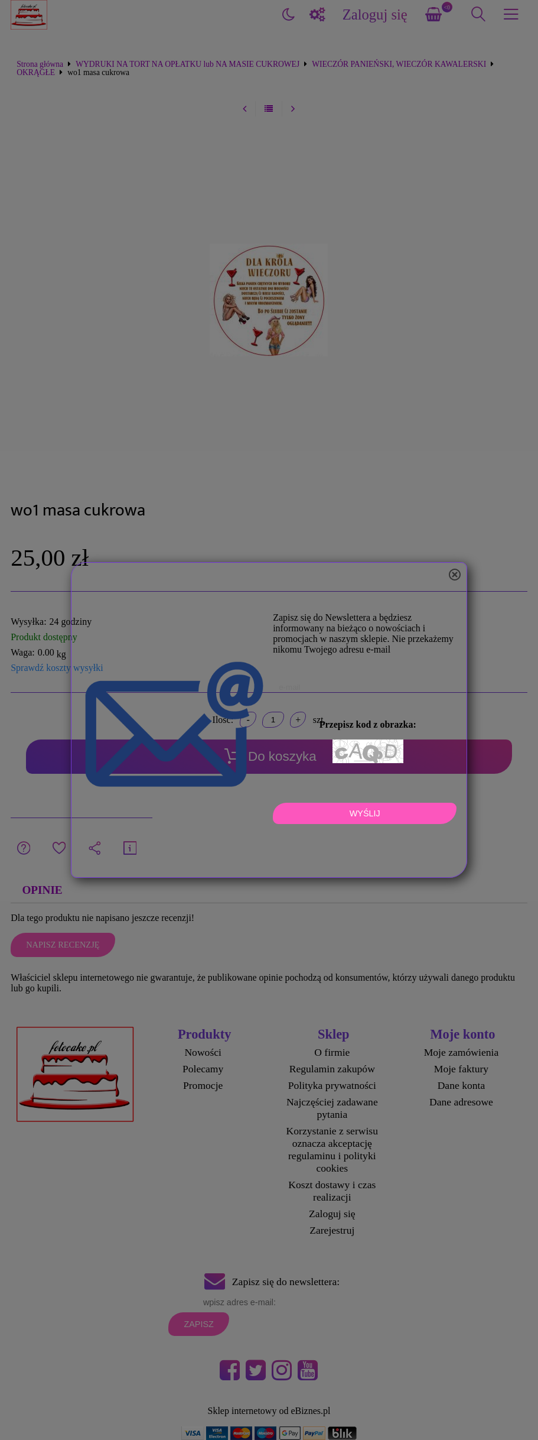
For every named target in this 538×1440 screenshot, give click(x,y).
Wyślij (365, 813)
